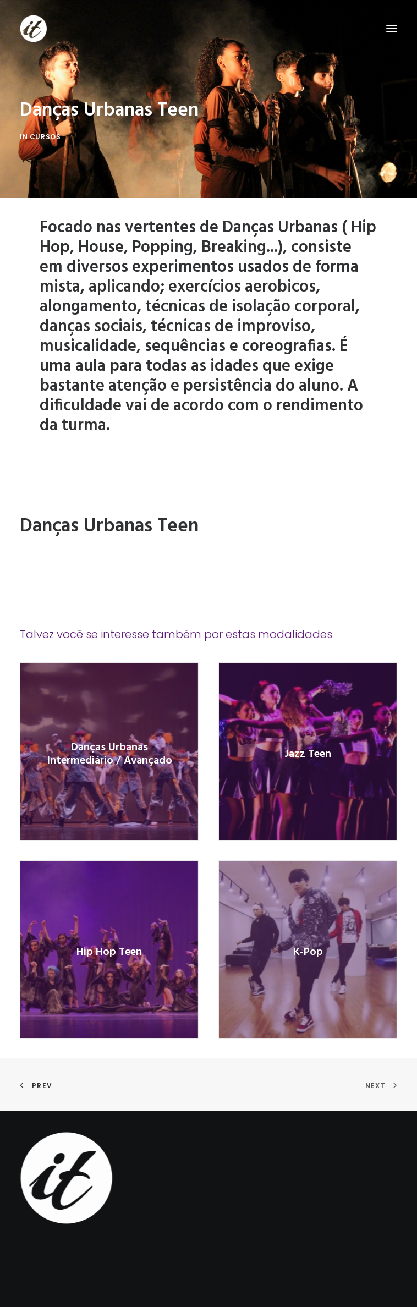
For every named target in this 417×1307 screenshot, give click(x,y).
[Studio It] (33, 28)
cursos (45, 136)
